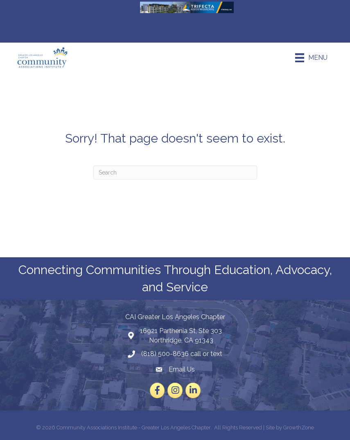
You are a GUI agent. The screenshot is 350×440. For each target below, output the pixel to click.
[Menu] (311, 57)
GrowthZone (298, 427)
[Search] (175, 172)
